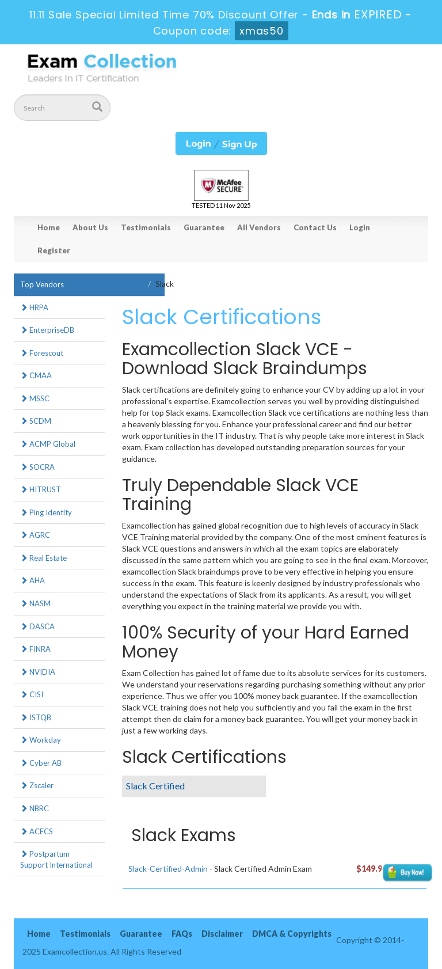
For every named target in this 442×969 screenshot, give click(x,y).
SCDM (35, 420)
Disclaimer (222, 933)
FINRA (35, 648)
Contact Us (315, 227)
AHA (32, 580)
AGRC (35, 534)
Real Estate (43, 558)
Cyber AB (41, 762)
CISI (31, 694)
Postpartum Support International (56, 859)
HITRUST (40, 489)
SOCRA (37, 467)
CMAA (36, 375)
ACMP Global (47, 444)
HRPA (34, 307)
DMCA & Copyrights (292, 933)
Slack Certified (155, 785)
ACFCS (36, 831)
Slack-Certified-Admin (168, 868)
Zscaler (37, 785)
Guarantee (204, 227)
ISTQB (35, 717)
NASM (35, 603)
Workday (40, 739)
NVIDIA (37, 672)
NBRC (34, 808)
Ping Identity (46, 512)
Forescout (41, 353)
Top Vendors (42, 284)
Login (359, 227)
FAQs (182, 933)
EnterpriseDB (47, 330)
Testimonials (146, 227)
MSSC (34, 398)
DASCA (37, 626)
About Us (90, 227)
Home (48, 227)
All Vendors (259, 227)
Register (53, 250)
